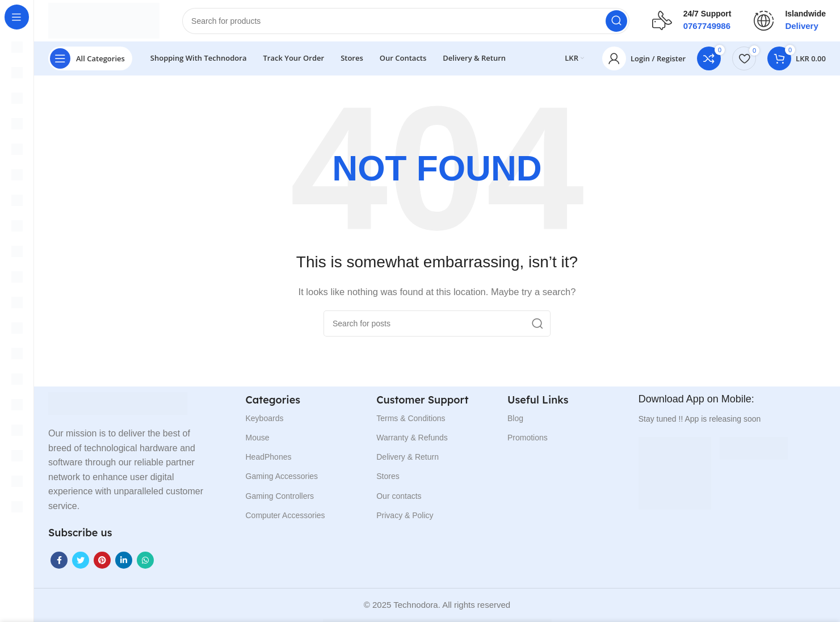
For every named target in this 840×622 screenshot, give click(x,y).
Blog (515, 422)
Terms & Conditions (410, 422)
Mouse (258, 441)
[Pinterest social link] (102, 564)
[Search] (412, 23)
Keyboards (265, 422)
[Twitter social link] (80, 564)
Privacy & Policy (404, 519)
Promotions (527, 441)
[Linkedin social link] (123, 564)
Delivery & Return (407, 460)
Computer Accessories (285, 519)
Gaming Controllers (280, 500)
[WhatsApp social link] (145, 564)
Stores (387, 480)
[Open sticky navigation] (90, 62)
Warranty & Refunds (412, 441)
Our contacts (398, 500)
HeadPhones (269, 460)
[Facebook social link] (59, 564)
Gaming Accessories (282, 480)
